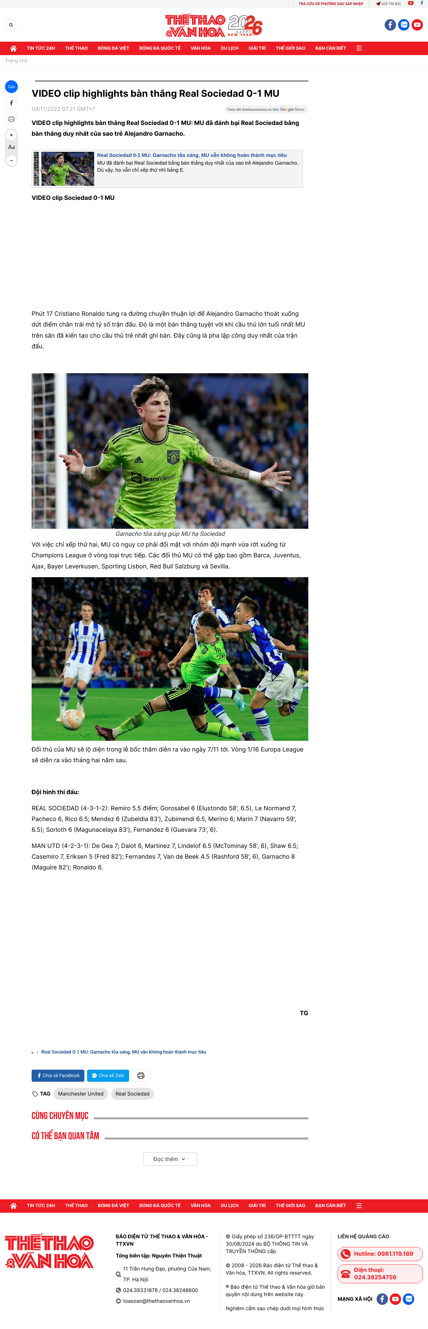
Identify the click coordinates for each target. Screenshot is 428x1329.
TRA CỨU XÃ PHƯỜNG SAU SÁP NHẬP (331, 4)
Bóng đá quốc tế (160, 48)
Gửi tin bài (388, 4)
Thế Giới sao (290, 48)
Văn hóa (201, 48)
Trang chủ (16, 60)
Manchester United (81, 1093)
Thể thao (76, 48)
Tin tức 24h (41, 48)
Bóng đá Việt (113, 48)
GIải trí (257, 48)
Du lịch (229, 48)
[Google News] (266, 111)
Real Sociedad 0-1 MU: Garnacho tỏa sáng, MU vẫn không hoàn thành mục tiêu (192, 155)
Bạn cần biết (330, 48)
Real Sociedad (133, 1093)
